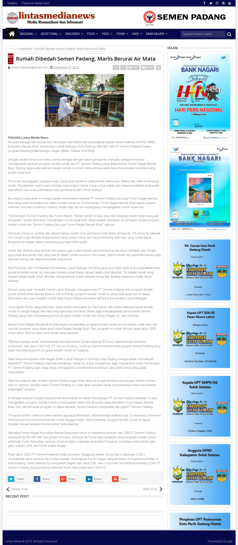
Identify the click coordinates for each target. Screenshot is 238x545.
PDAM (121, 33)
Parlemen (72, 33)
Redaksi (12, 3)
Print (133, 67)
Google (228, 541)
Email (147, 67)
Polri (91, 33)
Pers (105, 33)
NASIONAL (27, 33)
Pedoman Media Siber (36, 3)
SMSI (135, 33)
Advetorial (49, 33)
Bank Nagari (155, 33)
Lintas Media (14, 541)
